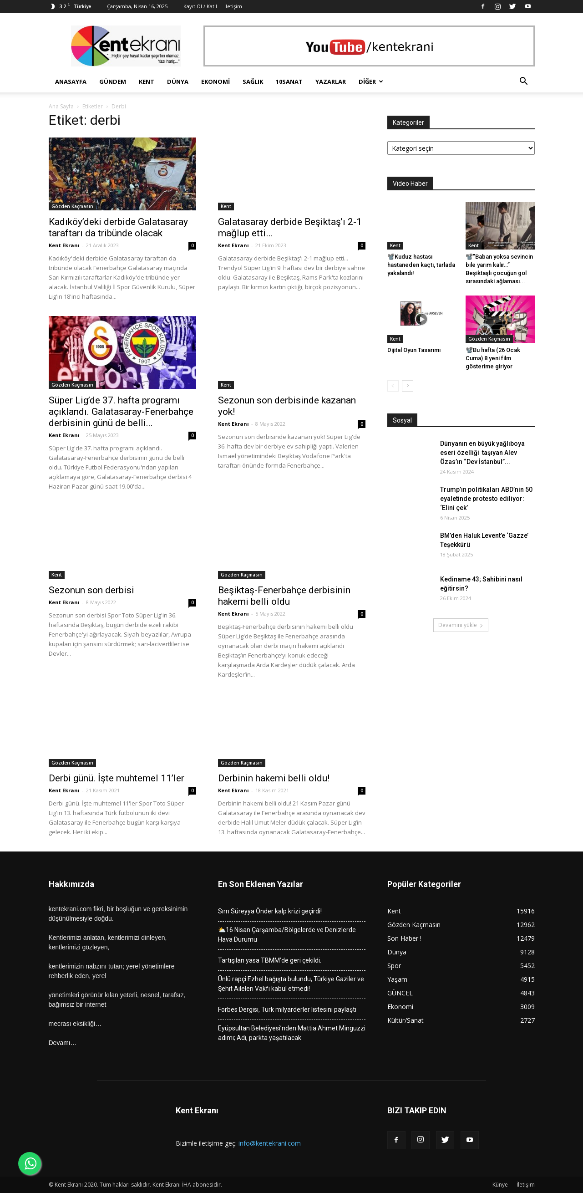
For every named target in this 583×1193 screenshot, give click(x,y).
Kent (146, 81)
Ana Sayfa (61, 106)
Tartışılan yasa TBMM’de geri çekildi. (269, 960)
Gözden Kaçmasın (72, 206)
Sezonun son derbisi (91, 590)
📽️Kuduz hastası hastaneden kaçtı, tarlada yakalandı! (421, 264)
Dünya (177, 81)
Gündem (112, 81)
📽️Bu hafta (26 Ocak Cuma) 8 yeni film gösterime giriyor (493, 358)
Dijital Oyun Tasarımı (414, 350)
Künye (500, 1184)
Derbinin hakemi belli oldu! (274, 778)
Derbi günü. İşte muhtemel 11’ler (116, 778)
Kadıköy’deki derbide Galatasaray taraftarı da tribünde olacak (118, 227)
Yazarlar (330, 81)
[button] (524, 82)
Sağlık (253, 81)
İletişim (233, 6)
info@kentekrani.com (269, 1143)
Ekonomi (215, 81)
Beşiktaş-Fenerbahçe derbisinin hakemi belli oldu (284, 596)
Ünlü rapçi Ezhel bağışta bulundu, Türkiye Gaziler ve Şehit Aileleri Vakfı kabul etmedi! (291, 983)
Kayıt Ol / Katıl (200, 6)
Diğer (371, 81)
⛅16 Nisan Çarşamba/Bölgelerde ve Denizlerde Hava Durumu (287, 934)
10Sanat (289, 81)
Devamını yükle (460, 625)
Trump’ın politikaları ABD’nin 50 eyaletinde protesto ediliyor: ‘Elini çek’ (486, 498)
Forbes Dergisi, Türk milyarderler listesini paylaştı (287, 1009)
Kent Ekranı (64, 245)
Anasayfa (70, 81)
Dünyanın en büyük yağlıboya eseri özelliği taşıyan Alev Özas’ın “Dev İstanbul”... (482, 452)
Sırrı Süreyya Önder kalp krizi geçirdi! (270, 911)
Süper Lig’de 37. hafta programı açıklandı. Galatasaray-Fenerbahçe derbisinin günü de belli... (121, 411)
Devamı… (63, 1042)
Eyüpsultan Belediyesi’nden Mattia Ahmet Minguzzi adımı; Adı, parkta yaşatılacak (291, 1033)
